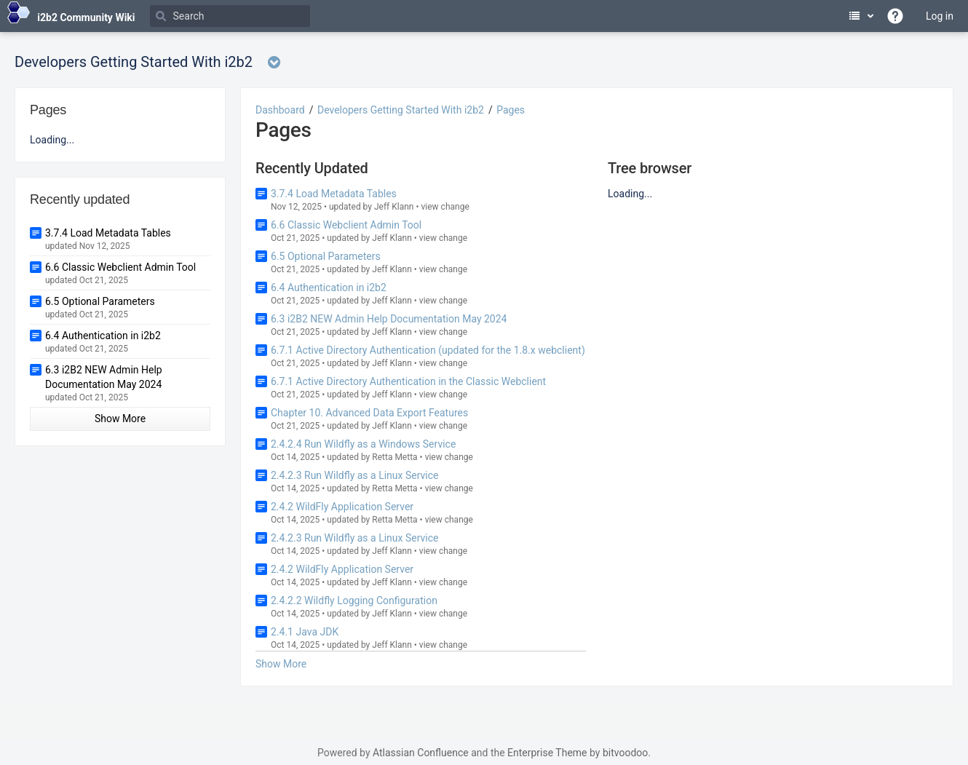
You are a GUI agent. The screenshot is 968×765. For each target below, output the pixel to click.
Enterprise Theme (547, 752)
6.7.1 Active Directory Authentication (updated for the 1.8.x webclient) (428, 350)
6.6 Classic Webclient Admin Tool (346, 225)
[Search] (230, 16)
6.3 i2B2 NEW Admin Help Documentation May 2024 (389, 319)
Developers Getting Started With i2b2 (400, 110)
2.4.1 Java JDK (304, 632)
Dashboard (280, 110)
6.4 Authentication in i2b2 (328, 287)
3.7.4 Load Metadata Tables (334, 193)
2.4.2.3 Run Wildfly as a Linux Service (355, 475)
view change (445, 207)
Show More (280, 664)
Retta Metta (394, 457)
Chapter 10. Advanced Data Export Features (369, 413)
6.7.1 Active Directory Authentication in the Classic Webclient (408, 381)
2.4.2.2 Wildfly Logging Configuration (354, 600)
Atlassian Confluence (421, 752)
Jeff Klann (394, 207)
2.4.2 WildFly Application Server (342, 506)
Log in (939, 16)
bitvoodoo (625, 752)
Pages (510, 110)
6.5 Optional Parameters (326, 256)
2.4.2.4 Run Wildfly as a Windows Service (363, 444)
